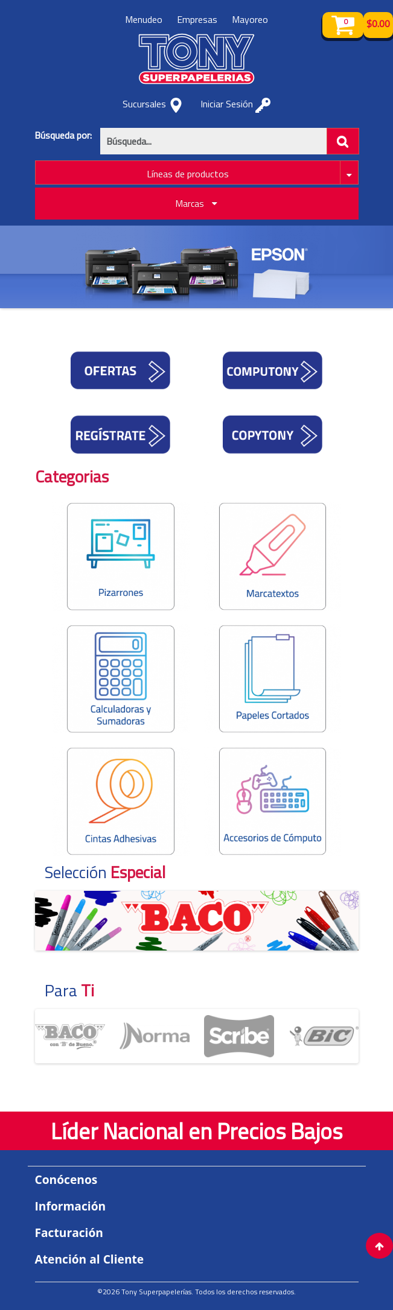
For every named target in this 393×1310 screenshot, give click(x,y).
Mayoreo (250, 19)
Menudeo (143, 19)
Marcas (196, 203)
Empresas (197, 19)
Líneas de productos (188, 173)
